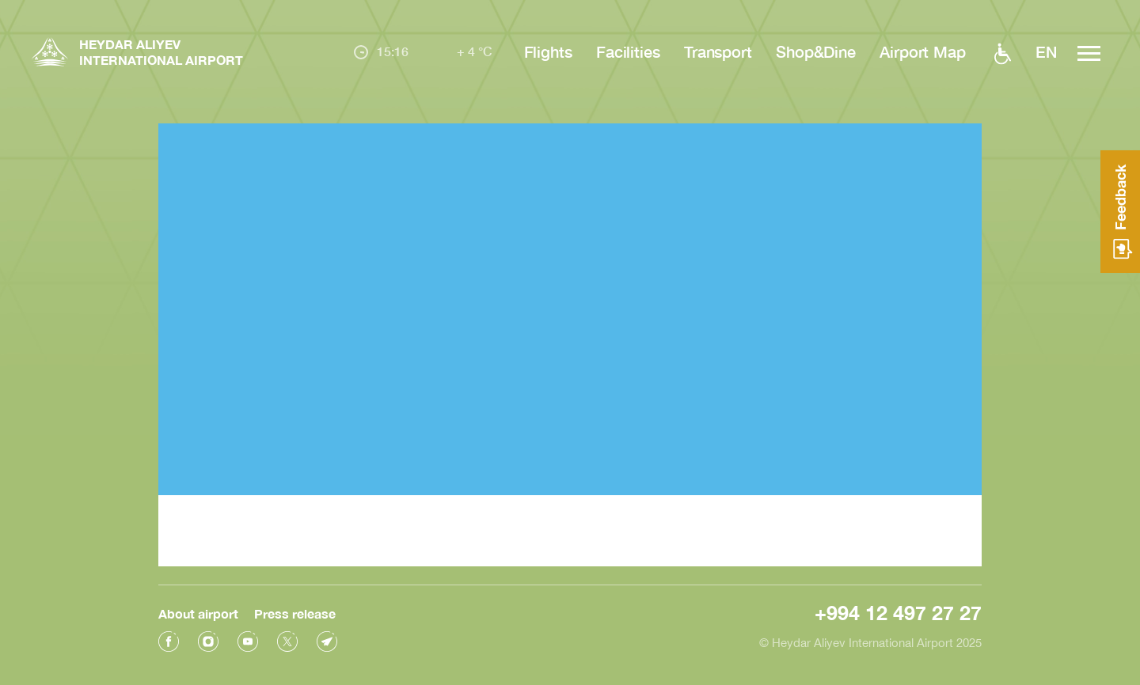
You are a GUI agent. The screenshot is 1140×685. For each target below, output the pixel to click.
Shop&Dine (816, 51)
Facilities (628, 51)
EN (1046, 51)
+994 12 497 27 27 (898, 610)
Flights (548, 51)
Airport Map (923, 51)
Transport (718, 51)
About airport (198, 611)
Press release (295, 611)
